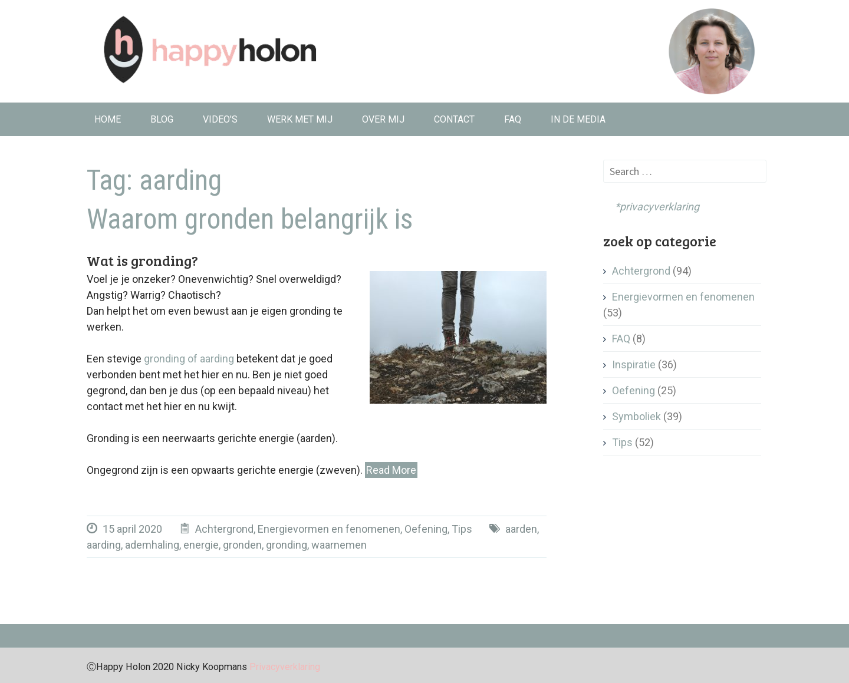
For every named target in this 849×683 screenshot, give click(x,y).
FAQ (512, 119)
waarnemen (339, 545)
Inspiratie (634, 364)
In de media (578, 119)
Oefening (425, 529)
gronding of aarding (189, 358)
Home (107, 119)
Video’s (220, 119)
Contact (454, 119)
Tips (462, 529)
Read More (391, 470)
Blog (161, 119)
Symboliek (636, 416)
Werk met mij (300, 119)
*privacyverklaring (651, 206)
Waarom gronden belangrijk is (250, 219)
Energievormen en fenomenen (329, 529)
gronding (286, 545)
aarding (104, 545)
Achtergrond (224, 529)
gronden (242, 545)
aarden (521, 529)
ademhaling (152, 545)
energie (201, 545)
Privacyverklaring (284, 666)
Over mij (383, 119)
